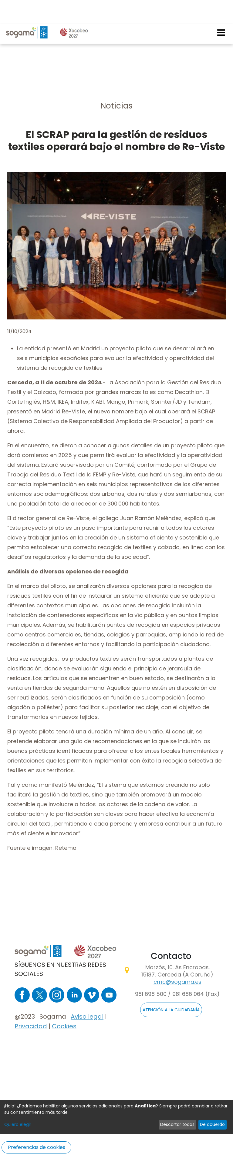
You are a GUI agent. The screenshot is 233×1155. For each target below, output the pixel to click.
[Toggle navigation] (221, 8)
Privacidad (31, 1026)
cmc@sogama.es (177, 982)
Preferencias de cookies (36, 1147)
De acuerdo (212, 1124)
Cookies (64, 1026)
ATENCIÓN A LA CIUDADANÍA (171, 1010)
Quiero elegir (17, 1124)
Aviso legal (87, 1016)
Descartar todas (177, 1124)
